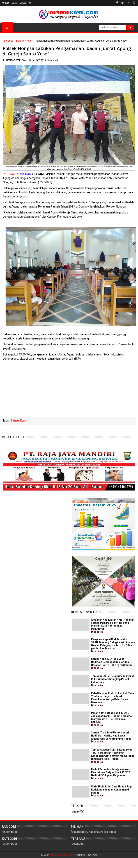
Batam (15, 420)
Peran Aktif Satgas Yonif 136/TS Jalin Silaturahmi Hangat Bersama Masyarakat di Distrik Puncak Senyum (111, 718)
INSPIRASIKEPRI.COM (62, 854)
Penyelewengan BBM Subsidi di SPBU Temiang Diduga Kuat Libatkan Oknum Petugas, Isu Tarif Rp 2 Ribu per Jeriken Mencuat (113, 645)
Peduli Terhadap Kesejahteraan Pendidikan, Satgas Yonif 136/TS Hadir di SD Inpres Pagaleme (110, 774)
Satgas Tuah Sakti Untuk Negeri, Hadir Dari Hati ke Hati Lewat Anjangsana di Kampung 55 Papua (111, 737)
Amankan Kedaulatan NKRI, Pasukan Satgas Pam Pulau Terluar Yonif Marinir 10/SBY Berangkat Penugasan (112, 625)
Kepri (23, 420)
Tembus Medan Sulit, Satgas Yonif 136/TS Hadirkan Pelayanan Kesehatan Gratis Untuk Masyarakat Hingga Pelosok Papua (112, 755)
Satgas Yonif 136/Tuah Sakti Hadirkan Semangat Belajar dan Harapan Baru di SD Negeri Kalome (111, 663)
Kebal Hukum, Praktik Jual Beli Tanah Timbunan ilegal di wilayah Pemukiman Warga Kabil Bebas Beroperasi (113, 699)
